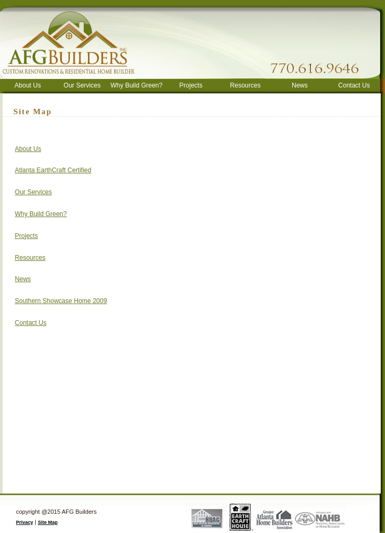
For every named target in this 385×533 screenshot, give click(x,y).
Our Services (81, 85)
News (300, 85)
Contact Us (354, 85)
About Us (27, 85)
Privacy (24, 522)
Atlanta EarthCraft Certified (53, 170)
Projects (190, 85)
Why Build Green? (136, 85)
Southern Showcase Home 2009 (61, 301)
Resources (245, 85)
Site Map (48, 522)
